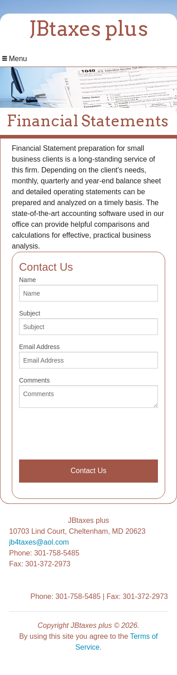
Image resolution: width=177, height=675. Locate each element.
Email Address (88, 356)
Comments (88, 392)
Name (88, 289)
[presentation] (88, 432)
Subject (88, 322)
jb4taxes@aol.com (39, 542)
